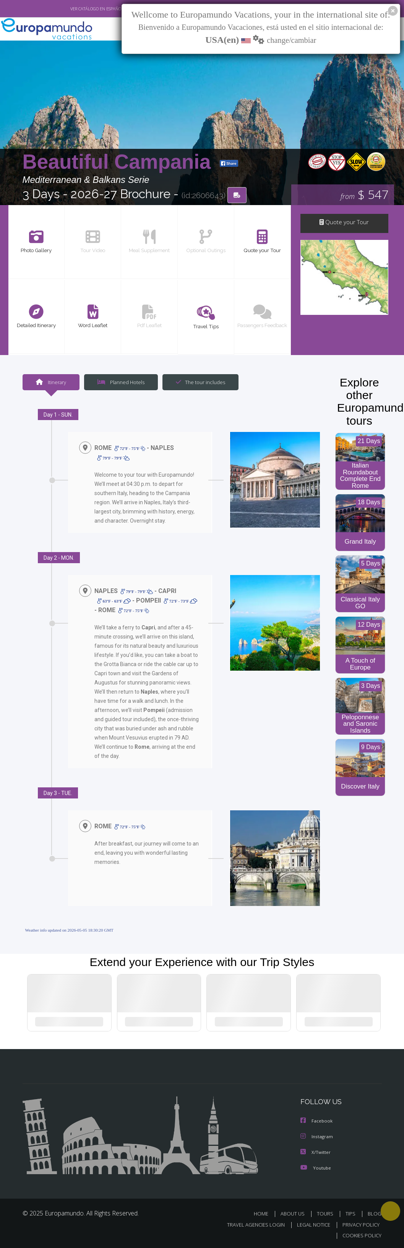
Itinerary (51, 382)
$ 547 (364, 195)
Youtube (315, 1167)
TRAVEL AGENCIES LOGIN (250, 1224)
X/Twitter (315, 1152)
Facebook (316, 1121)
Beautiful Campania (120, 161)
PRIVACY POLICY (359, 1224)
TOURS (327, 1213)
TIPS (351, 1213)
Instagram (317, 1137)
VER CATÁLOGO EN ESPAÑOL (79, 9)
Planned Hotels (120, 382)
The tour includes (197, 382)
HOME (264, 1213)
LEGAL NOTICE (310, 1224)
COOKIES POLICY (360, 1235)
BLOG (374, 1213)
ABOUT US (295, 1213)
